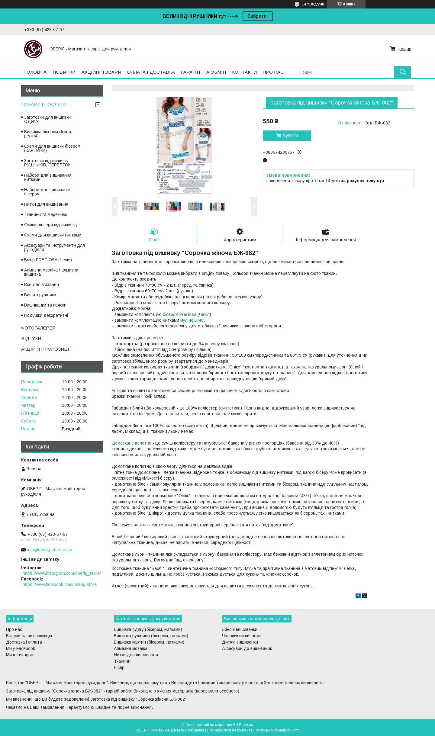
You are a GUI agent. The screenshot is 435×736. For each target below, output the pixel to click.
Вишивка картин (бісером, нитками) (149, 642)
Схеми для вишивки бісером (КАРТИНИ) (52, 148)
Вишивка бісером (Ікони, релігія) (48, 133)
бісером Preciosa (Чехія (186, 314)
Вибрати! (257, 16)
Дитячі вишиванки (240, 642)
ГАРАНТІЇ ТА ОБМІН (203, 72)
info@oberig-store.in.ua (49, 549)
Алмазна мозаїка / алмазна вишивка (51, 272)
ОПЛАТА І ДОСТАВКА (151, 72)
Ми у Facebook (20, 648)
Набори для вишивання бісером (48, 191)
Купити (290, 135)
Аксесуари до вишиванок (247, 648)
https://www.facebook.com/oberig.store (60, 584)
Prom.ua (246, 725)
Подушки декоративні (46, 315)
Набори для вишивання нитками (48, 177)
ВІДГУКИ (31, 338)
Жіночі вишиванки (239, 629)
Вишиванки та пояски (45, 305)
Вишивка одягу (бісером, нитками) (148, 629)
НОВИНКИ (64, 72)
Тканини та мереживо (45, 214)
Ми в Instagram (21, 655)
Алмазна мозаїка (130, 648)
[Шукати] (402, 72)
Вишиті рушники (40, 294)
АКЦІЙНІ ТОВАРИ (101, 72)
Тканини (122, 661)
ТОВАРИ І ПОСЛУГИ (43, 104)
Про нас (14, 629)
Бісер (119, 667)
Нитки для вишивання (46, 204)
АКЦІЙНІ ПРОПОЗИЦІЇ (46, 349)
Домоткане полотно (131, 443)
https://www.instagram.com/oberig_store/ (62, 573)
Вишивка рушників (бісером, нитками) (151, 636)
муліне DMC (192, 320)
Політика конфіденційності (276, 730)
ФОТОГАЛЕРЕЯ (38, 327)
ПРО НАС (273, 72)
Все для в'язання (41, 284)
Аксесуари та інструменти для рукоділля (54, 247)
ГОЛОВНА (35, 72)
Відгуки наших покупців (29, 636)
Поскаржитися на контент (228, 730)
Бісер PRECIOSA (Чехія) (48, 259)
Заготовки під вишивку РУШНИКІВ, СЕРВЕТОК (47, 162)
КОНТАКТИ (244, 72)
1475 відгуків (313, 4)
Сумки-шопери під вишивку (51, 224)
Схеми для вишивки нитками (52, 235)
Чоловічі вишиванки (241, 636)
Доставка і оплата (24, 642)
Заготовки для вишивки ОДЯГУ (47, 119)
